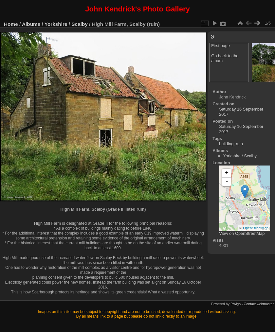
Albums (31, 24)
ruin (239, 143)
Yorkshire (56, 24)
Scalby (79, 24)
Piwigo (235, 304)
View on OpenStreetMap (242, 233)
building (226, 143)
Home (11, 24)
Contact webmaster (259, 304)
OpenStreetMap (255, 228)
